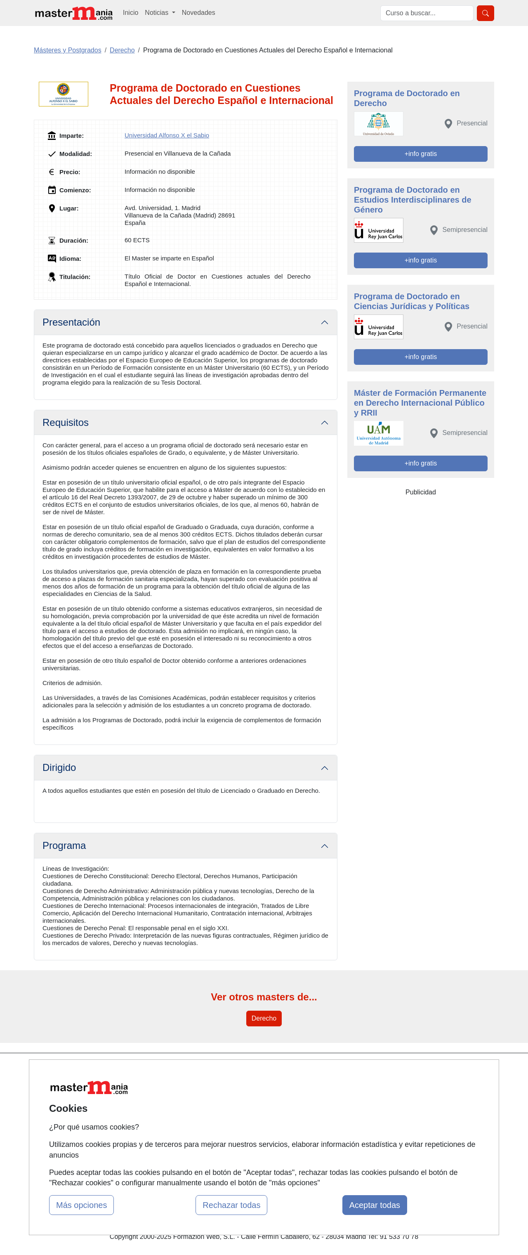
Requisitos (65, 422)
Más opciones (81, 1205)
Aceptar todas (374, 1205)
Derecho (264, 1018)
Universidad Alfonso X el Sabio (167, 135)
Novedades (198, 12)
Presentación (71, 322)
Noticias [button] (157, 12)
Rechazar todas (231, 1205)
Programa (64, 845)
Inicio (130, 12)
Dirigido (59, 767)
